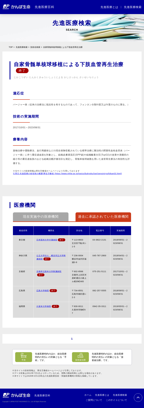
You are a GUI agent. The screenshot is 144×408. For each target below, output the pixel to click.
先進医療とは (109, 7)
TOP (11, 47)
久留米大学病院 (43, 306)
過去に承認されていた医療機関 (103, 216)
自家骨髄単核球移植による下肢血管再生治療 (63, 47)
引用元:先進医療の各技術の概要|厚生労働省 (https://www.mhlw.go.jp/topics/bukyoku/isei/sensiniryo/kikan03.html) (67, 173)
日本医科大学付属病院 (46, 240)
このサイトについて (116, 400)
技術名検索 (35, 47)
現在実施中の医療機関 (40, 216)
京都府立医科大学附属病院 (48, 271)
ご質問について (94, 400)
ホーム (87, 395)
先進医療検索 (133, 7)
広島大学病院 (42, 290)
